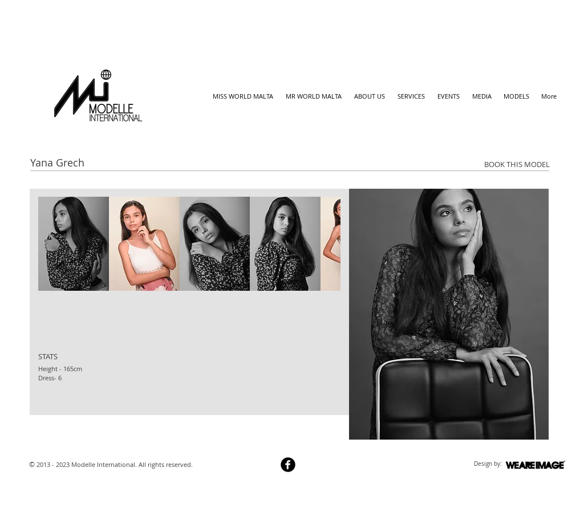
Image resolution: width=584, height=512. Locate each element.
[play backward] (52, 244)
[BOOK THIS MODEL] (517, 164)
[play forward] (326, 244)
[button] (73, 244)
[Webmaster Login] (235, 466)
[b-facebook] (288, 464)
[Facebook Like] (52, 426)
